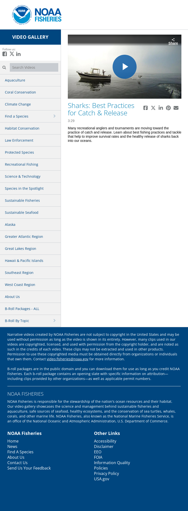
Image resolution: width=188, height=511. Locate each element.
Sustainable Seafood (21, 212)
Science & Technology (22, 176)
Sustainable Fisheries (22, 200)
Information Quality (112, 462)
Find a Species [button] (16, 116)
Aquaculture (15, 80)
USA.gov (101, 479)
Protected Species (19, 152)
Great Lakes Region (20, 248)
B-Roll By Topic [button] (17, 320)
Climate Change (18, 104)
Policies (101, 468)
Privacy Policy (106, 473)
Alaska (10, 224)
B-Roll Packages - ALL (22, 308)
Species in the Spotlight (24, 188)
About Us (12, 296)
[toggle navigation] (55, 116)
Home (13, 441)
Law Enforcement (19, 140)
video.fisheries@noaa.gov (67, 359)
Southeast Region (19, 272)
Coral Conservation (20, 92)
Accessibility (105, 441)
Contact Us (17, 462)
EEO (97, 452)
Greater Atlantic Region (24, 236)
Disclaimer (104, 446)
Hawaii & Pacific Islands (24, 260)
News (12, 446)
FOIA (98, 457)
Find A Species (20, 452)
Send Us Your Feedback (29, 468)
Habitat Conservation (22, 128)
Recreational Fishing (21, 164)
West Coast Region (20, 284)
